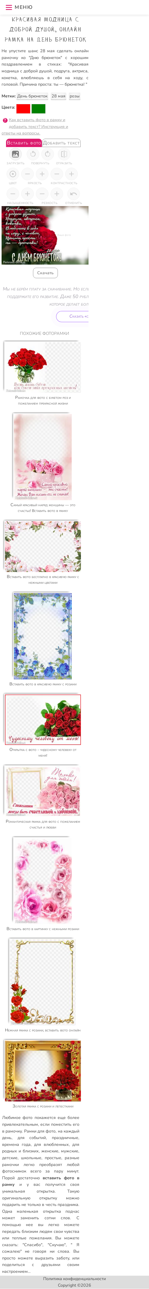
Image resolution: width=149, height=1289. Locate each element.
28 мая (58, 96)
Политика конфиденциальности (74, 1279)
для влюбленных (51, 1144)
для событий (32, 1138)
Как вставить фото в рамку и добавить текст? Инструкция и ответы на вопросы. (35, 126)
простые (53, 1158)
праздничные (65, 1138)
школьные (31, 1158)
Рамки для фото (40, 1131)
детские (10, 1158)
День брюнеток (32, 96)
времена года (16, 1144)
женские (49, 1151)
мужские (69, 1151)
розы (75, 96)
